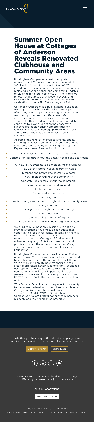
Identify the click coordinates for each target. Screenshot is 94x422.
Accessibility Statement (56, 409)
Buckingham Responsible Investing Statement (31, 412)
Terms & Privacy (33, 409)
